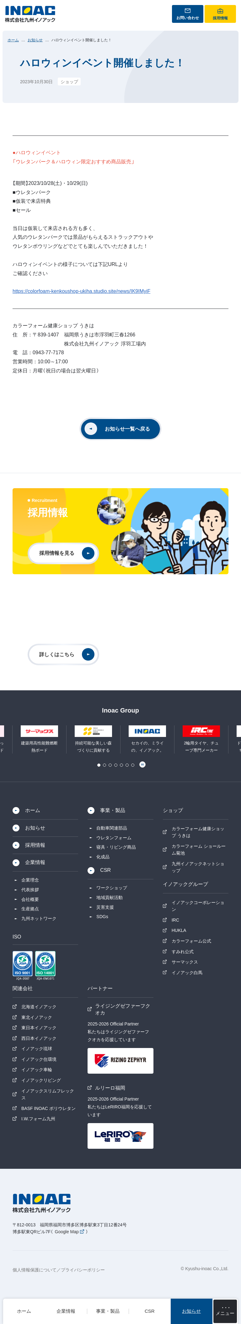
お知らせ (35, 40)
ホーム (13, 40)
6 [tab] (127, 765)
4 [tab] (115, 765)
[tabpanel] (147, 739)
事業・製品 (112, 810)
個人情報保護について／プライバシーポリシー (59, 1269)
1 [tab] (98, 765)
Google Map (67, 1231)
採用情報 (35, 845)
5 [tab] (121, 765)
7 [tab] (132, 765)
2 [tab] (104, 765)
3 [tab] (110, 765)
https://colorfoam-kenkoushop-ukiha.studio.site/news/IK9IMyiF (81, 291)
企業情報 (35, 862)
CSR (105, 870)
